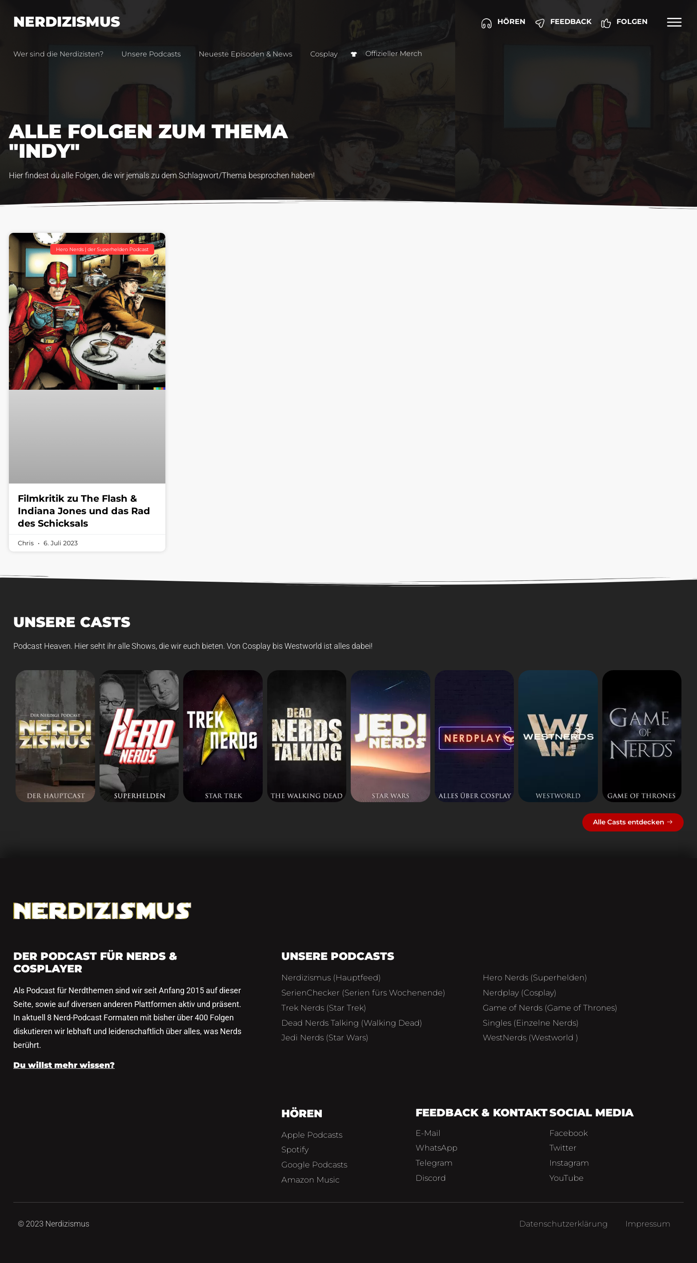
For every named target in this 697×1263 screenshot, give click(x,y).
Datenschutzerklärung (563, 1224)
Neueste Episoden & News (245, 54)
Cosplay (323, 54)
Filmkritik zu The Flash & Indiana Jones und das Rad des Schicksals (84, 511)
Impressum (647, 1224)
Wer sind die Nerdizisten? (58, 54)
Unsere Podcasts (151, 54)
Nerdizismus (66, 21)
